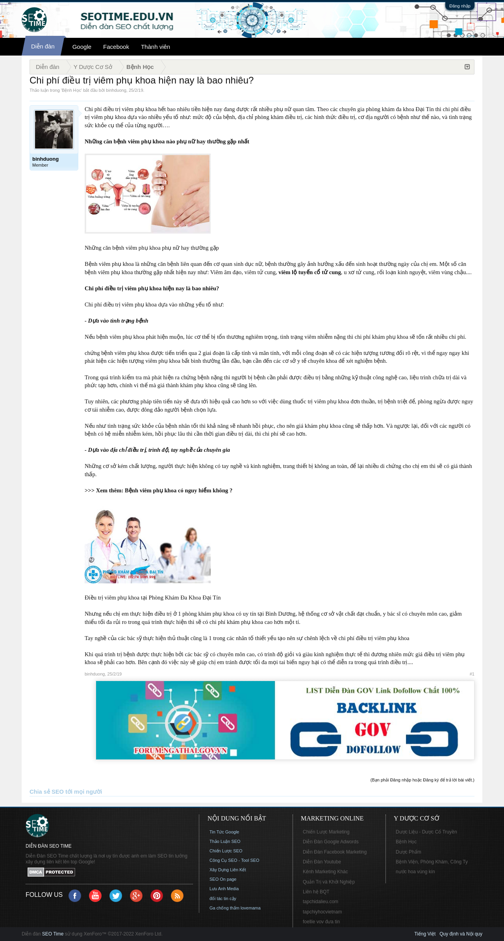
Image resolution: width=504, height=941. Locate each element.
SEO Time (53, 934)
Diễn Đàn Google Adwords (331, 841)
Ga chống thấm (224, 908)
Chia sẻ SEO (47, 792)
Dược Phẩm (408, 852)
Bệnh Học (71, 90)
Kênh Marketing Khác (325, 871)
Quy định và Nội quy (460, 934)
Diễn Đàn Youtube (322, 862)
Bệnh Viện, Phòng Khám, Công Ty (432, 862)
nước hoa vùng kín (415, 871)
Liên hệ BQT (316, 892)
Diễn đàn (43, 46)
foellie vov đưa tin (321, 921)
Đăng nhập (460, 6)
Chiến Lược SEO (226, 850)
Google (81, 46)
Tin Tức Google (224, 832)
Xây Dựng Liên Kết (227, 869)
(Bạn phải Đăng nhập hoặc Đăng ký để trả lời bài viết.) (422, 780)
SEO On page (223, 879)
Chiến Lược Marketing (326, 832)
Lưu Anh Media (224, 888)
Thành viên (155, 46)
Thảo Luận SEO (225, 841)
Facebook (116, 46)
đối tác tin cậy (222, 898)
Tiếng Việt (424, 934)
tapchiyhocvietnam (322, 912)
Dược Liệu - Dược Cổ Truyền (426, 832)
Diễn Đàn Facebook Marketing (335, 852)
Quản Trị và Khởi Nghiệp (329, 882)
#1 (472, 674)
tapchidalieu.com (320, 901)
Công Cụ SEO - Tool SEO (234, 860)
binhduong (116, 90)
